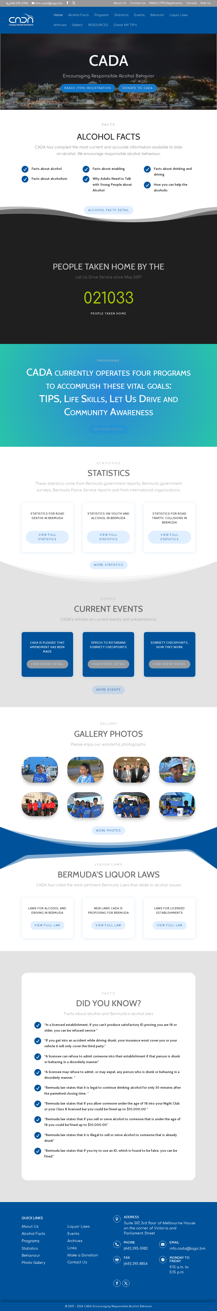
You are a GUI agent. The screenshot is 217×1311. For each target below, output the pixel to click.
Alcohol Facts (78, 15)
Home (58, 15)
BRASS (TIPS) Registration (166, 3)
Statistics (121, 15)
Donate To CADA (137, 87)
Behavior (157, 15)
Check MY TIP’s (125, 25)
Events (139, 15)
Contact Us (137, 3)
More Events (108, 689)
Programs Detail (108, 429)
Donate (192, 3)
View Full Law (47, 925)
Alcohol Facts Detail (108, 210)
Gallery (77, 25)
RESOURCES (98, 25)
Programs (101, 15)
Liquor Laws (179, 15)
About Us (120, 3)
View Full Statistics (47, 537)
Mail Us (206, 3)
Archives (60, 25)
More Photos (108, 830)
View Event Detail (47, 664)
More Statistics (108, 564)
